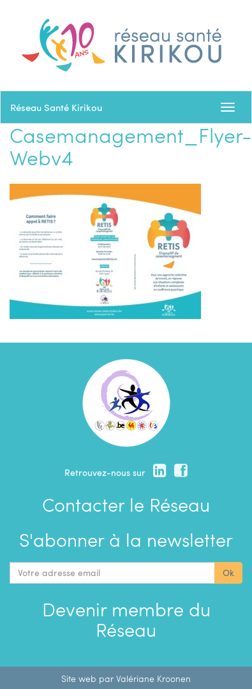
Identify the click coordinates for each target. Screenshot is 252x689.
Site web (78, 678)
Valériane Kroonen (153, 678)
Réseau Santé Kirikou (56, 107)
